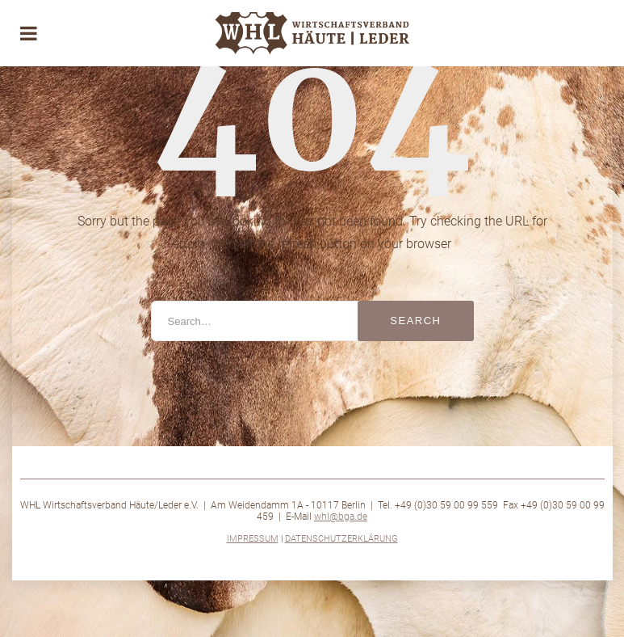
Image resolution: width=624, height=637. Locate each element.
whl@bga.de (340, 516)
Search (415, 320)
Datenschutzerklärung (341, 539)
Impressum (252, 539)
